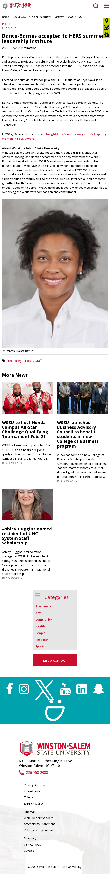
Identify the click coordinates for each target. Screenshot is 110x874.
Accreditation (32, 791)
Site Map (29, 812)
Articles (59, 16)
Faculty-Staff (33, 361)
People (7, 24)
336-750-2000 (33, 772)
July (80, 16)
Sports (40, 646)
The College (15, 361)
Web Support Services (39, 818)
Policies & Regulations (38, 830)
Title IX (28, 797)
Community (43, 619)
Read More (12, 463)
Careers (29, 850)
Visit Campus (32, 844)
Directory (30, 838)
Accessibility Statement (39, 824)
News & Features (41, 16)
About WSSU (20, 16)
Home (5, 16)
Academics (43, 606)
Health (40, 626)
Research (42, 640)
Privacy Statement (36, 785)
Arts (38, 613)
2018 (71, 16)
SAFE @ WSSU (33, 803)
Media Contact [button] (55, 660)
